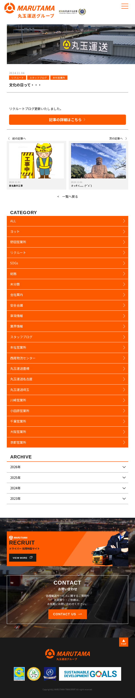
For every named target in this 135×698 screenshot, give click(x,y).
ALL (13, 221)
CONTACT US (64, 614)
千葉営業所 (18, 421)
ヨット (15, 231)
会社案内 (16, 294)
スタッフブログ (38, 77)
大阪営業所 (18, 431)
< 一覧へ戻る (67, 196)
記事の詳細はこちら (65, 119)
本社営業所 (59, 77)
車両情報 (16, 315)
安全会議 (16, 305)
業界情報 (16, 326)
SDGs (14, 263)
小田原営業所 (19, 410)
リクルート (17, 77)
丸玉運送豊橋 (19, 368)
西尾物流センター (23, 358)
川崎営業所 (18, 400)
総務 (13, 273)
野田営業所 (18, 242)
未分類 (15, 284)
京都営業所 (18, 442)
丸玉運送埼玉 (19, 389)
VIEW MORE (20, 557)
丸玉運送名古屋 (21, 379)
